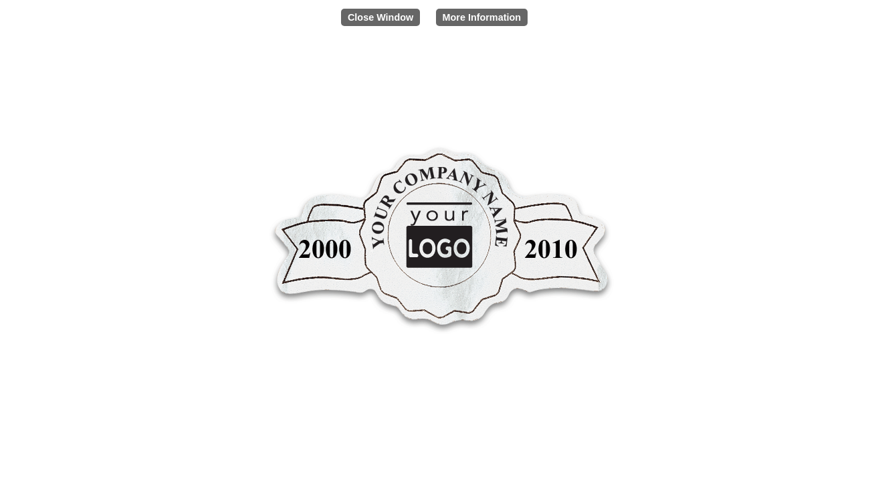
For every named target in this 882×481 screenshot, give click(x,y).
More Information (482, 17)
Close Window (380, 17)
